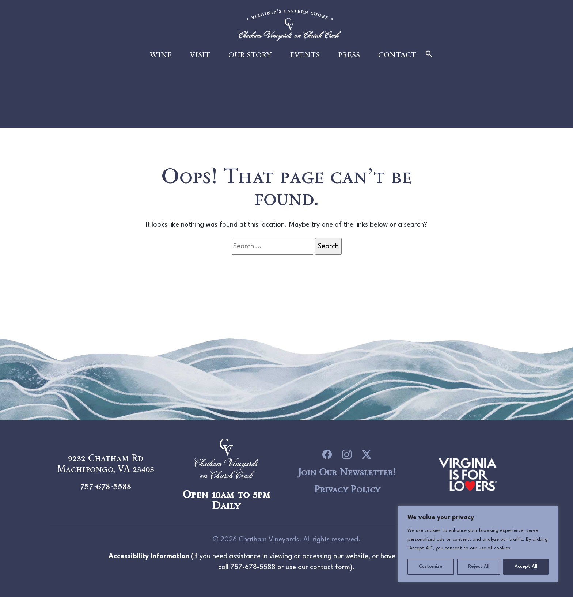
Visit (200, 62)
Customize (431, 566)
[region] (478, 544)
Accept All (526, 566)
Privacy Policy (347, 489)
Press (349, 62)
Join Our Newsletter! (347, 472)
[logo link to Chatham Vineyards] (468, 473)
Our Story (250, 62)
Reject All (478, 566)
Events (305, 62)
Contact (397, 62)
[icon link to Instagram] (346, 455)
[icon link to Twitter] (366, 455)
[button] (429, 62)
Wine (161, 62)
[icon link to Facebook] (327, 455)
